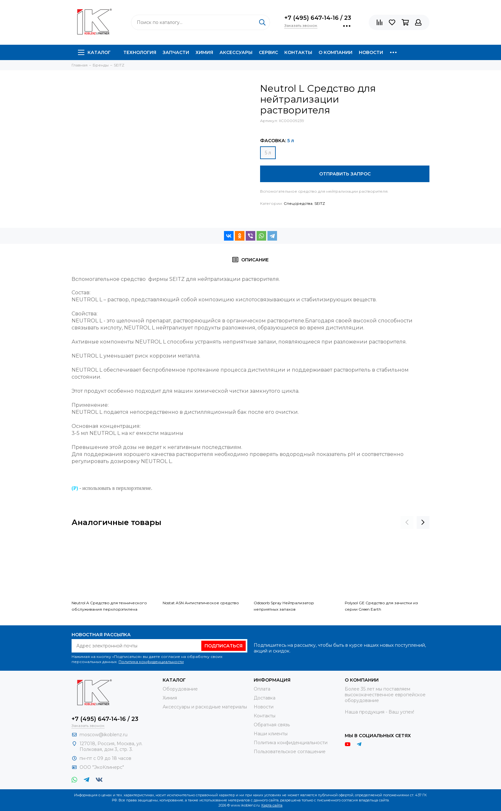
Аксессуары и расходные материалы (205, 707)
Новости (371, 52)
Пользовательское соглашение (290, 751)
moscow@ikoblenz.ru (103, 735)
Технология (139, 52)
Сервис (268, 52)
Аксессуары (236, 52)
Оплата (262, 689)
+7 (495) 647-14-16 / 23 (317, 17)
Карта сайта (271, 805)
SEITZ (319, 203)
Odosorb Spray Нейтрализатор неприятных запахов (284, 606)
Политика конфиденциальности (151, 661)
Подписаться (223, 646)
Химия (204, 52)
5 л (268, 153)
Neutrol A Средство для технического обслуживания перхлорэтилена (109, 606)
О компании (335, 52)
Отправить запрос (345, 174)
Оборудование (180, 689)
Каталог (94, 52)
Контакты (298, 52)
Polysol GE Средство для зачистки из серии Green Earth (381, 606)
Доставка (264, 698)
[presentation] (407, 522)
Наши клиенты (271, 734)
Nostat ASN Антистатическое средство (201, 602)
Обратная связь (272, 725)
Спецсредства (298, 203)
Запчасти (176, 52)
